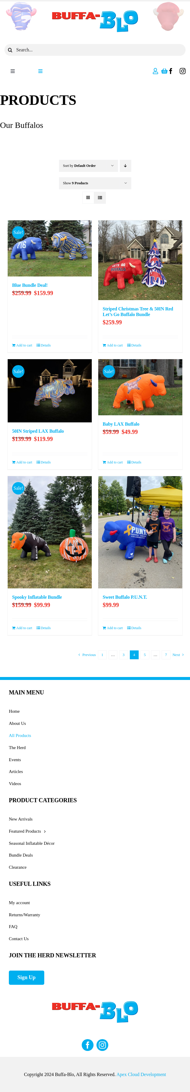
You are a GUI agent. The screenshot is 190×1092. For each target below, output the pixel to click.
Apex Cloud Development (141, 1074)
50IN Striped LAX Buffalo (38, 431)
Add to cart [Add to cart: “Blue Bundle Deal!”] (24, 345)
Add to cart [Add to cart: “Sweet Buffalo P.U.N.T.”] (115, 628)
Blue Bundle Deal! (30, 285)
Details (46, 345)
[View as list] (100, 198)
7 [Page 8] (166, 654)
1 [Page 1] (102, 654)
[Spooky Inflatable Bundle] (50, 532)
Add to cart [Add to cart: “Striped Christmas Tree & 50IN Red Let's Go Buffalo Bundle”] (115, 345)
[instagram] (183, 71)
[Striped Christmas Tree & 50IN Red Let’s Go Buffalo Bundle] (140, 260)
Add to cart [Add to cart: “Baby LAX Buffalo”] (115, 462)
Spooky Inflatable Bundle (37, 597)
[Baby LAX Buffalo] (140, 387)
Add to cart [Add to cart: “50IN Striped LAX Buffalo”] (24, 462)
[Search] (10, 50)
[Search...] (95, 50)
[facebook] (171, 71)
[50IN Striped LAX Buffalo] (50, 390)
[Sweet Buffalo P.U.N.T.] (140, 532)
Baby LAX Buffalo (121, 424)
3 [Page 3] (123, 654)
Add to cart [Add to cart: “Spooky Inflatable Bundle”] (24, 628)
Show (75, 183)
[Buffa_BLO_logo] (95, 11)
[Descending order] (125, 166)
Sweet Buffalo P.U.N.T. (125, 597)
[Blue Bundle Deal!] (50, 248)
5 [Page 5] (145, 654)
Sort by (79, 166)
